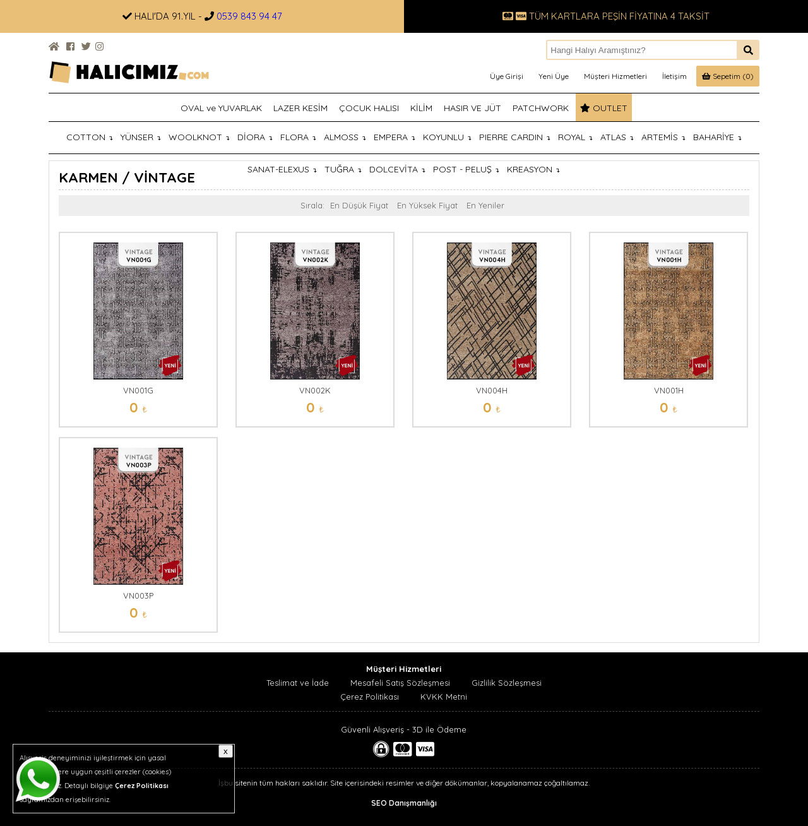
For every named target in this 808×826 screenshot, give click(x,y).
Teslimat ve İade (297, 683)
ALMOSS (345, 137)
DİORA (255, 137)
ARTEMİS (663, 137)
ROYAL (575, 137)
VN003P (138, 595)
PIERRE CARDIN (514, 137)
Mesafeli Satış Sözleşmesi (400, 683)
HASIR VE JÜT (472, 108)
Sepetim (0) (728, 76)
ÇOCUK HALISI (369, 108)
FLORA (298, 137)
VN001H (669, 390)
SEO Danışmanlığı (404, 803)
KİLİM (421, 108)
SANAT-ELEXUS (282, 169)
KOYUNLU (447, 137)
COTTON (89, 137)
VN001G (138, 390)
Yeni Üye (553, 76)
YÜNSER (141, 137)
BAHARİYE (717, 137)
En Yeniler (485, 205)
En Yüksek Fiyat (427, 205)
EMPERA (394, 137)
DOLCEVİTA (397, 169)
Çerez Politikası (369, 696)
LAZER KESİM (300, 108)
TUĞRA (343, 169)
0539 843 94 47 (249, 16)
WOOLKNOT (199, 137)
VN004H (492, 390)
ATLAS (617, 137)
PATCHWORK (541, 108)
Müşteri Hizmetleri (615, 76)
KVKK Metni (443, 696)
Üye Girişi (506, 76)
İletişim (674, 76)
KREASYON (533, 169)
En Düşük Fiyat (359, 205)
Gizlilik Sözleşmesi (507, 683)
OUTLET (603, 108)
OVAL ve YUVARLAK (221, 108)
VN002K (315, 390)
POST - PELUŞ (466, 169)
